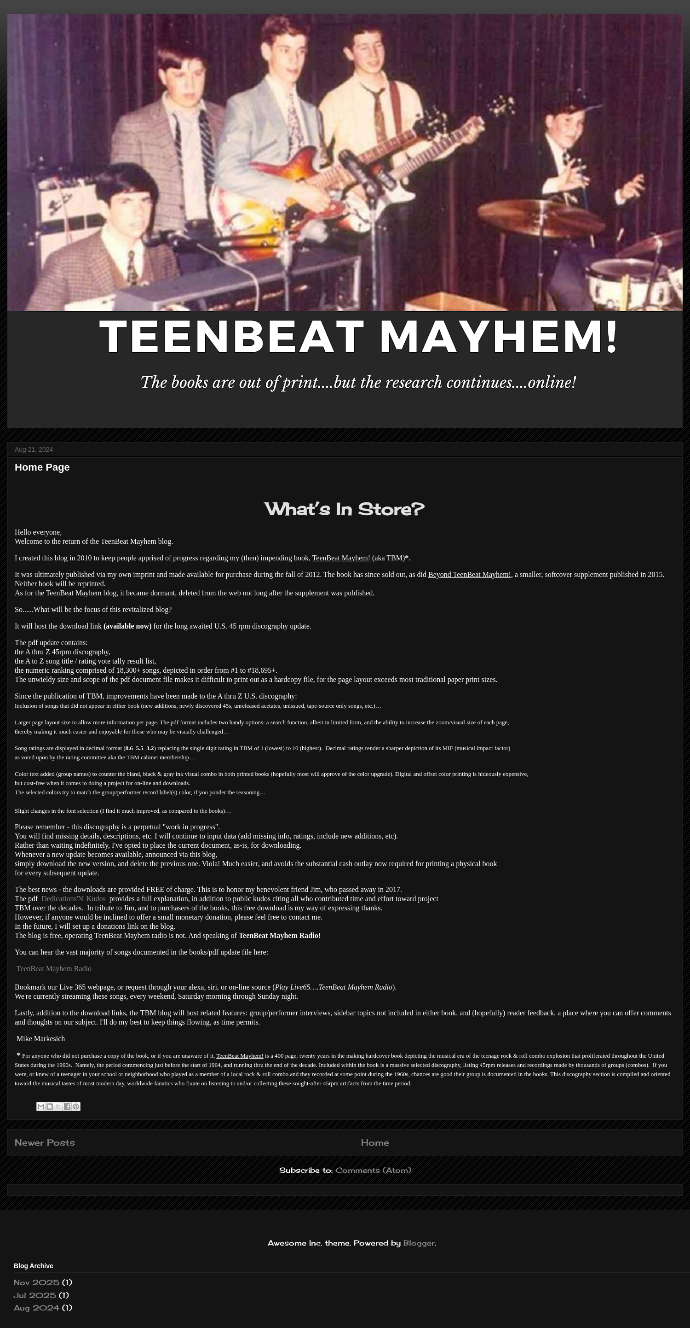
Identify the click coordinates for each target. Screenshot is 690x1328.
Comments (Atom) (373, 1170)
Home (375, 1142)
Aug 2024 (36, 1307)
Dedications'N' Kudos (73, 899)
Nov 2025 (36, 1282)
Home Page (42, 467)
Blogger (419, 1242)
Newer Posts (45, 1142)
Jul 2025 (35, 1295)
